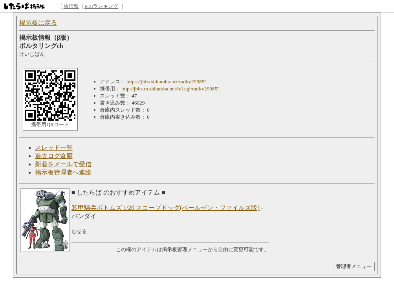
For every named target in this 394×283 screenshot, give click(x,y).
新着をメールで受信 (63, 164)
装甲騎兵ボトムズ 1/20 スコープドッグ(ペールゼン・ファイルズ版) (165, 207)
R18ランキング (101, 6)
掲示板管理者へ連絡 (63, 172)
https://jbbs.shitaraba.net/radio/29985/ (166, 82)
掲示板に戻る (38, 22)
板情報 (71, 6)
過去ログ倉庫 (54, 156)
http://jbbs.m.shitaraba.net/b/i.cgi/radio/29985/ (170, 89)
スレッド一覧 (54, 147)
